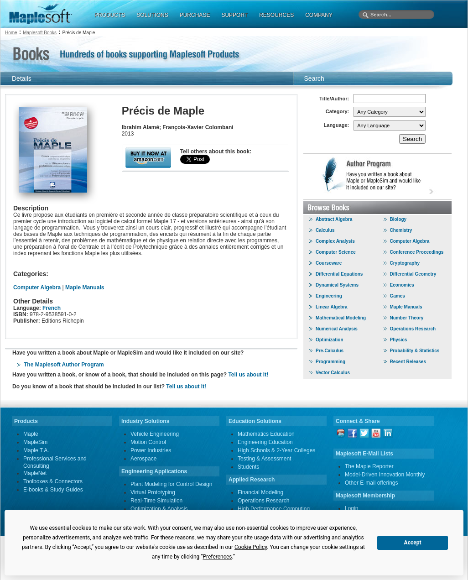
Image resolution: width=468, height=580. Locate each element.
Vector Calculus (333, 372)
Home (11, 32)
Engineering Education (265, 442)
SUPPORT (234, 15)
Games (397, 295)
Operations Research (413, 328)
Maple (30, 434)
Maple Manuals (84, 287)
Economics (402, 284)
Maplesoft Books (40, 32)
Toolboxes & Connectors (53, 481)
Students (248, 467)
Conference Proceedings (417, 252)
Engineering (329, 295)
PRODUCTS (109, 15)
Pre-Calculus (329, 350)
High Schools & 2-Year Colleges (276, 450)
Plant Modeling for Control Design (171, 484)
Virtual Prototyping (152, 492)
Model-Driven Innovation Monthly (385, 474)
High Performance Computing (274, 509)
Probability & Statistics (415, 350)
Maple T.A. (36, 450)
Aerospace (143, 458)
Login (351, 508)
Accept (412, 542)
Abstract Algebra (334, 219)
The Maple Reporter (369, 466)
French (51, 308)
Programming (330, 361)
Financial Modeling (260, 492)
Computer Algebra (37, 287)
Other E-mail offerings (371, 483)
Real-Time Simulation (156, 500)
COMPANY (319, 15)
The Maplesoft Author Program (64, 364)
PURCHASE (195, 15)
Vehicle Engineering (154, 434)
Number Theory (407, 317)
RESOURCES (276, 15)
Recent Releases (408, 361)
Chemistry (401, 230)
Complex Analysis (335, 241)
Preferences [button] (217, 557)
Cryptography (405, 263)
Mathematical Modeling (341, 317)
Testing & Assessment (264, 458)
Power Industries (150, 450)
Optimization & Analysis (158, 509)
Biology (398, 219)
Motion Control (148, 442)
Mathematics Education (266, 434)
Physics (398, 339)
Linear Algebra (332, 306)
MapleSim (35, 442)
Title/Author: (334, 98)
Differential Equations (339, 274)
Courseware (329, 263)
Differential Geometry (413, 274)
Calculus (325, 230)
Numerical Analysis (337, 328)
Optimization (329, 339)
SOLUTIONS (152, 15)
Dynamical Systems (337, 284)
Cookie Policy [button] (250, 547)
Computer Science (336, 252)
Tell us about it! (248, 374)
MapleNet (35, 473)
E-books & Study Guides (53, 489)
